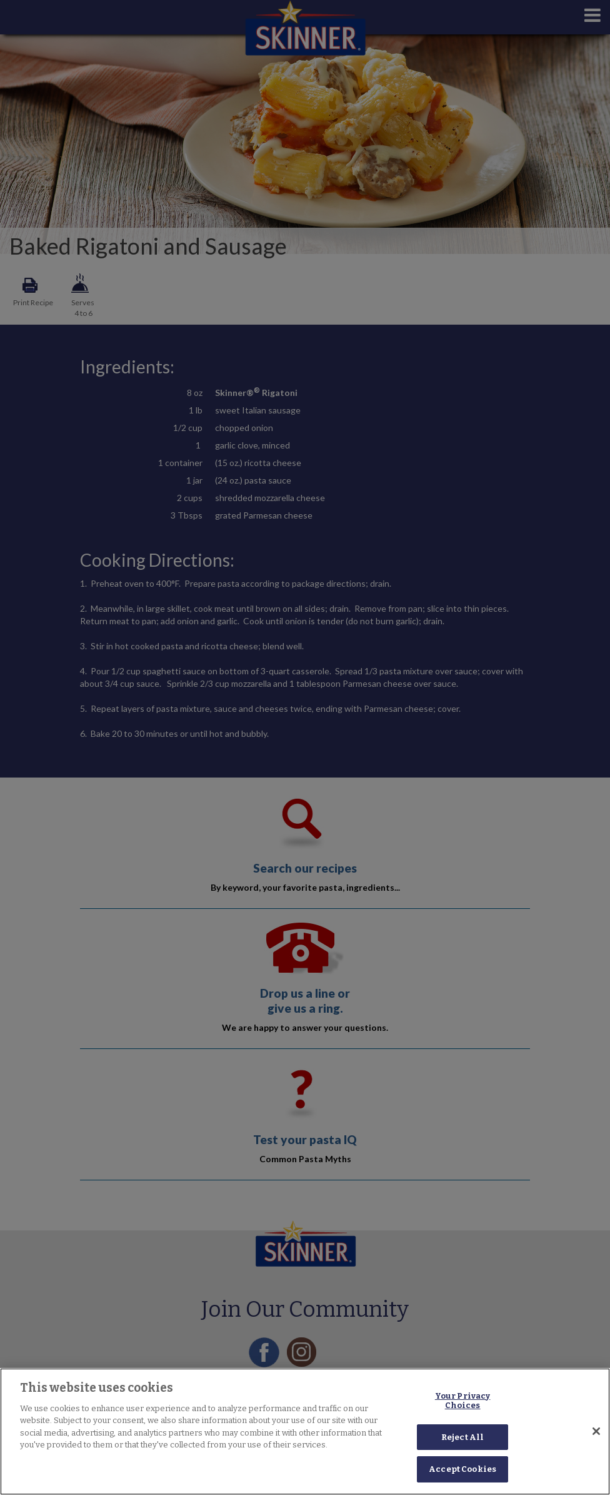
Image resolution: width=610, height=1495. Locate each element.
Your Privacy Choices (463, 1401)
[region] (305, 1431)
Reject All (462, 1437)
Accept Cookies (462, 1469)
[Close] (596, 1431)
